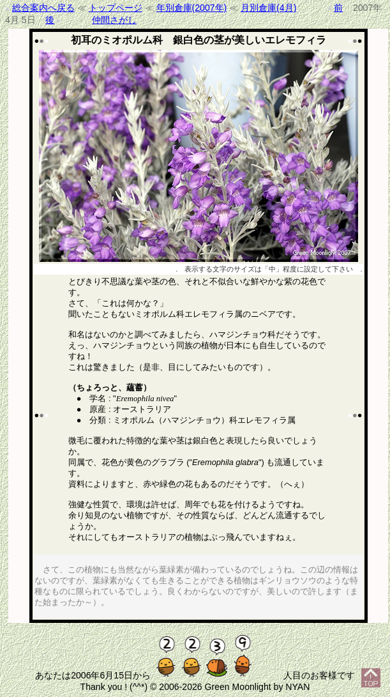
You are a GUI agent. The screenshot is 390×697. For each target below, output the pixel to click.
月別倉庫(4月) (268, 8)
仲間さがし (114, 20)
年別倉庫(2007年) (191, 8)
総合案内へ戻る (43, 8)
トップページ (115, 8)
